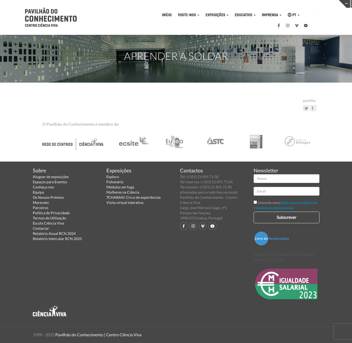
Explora (112, 176)
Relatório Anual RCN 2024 (54, 233)
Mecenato (41, 202)
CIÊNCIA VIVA (260, 3)
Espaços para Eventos (50, 182)
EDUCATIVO (245, 15)
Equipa (38, 192)
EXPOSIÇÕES (217, 15)
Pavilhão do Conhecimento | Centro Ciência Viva (98, 334)
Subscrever (286, 217)
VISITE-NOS (188, 15)
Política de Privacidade (51, 213)
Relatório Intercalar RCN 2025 (57, 238)
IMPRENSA (271, 15)
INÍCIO (167, 15)
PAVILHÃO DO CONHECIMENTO (184, 4)
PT (294, 15)
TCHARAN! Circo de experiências (133, 197)
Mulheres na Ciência (122, 192)
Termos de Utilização (49, 218)
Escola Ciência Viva (48, 223)
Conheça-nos (43, 187)
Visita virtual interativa (124, 202)
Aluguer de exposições (51, 176)
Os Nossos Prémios (48, 197)
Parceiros (40, 207)
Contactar (41, 228)
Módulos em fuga (120, 187)
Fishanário (114, 182)
